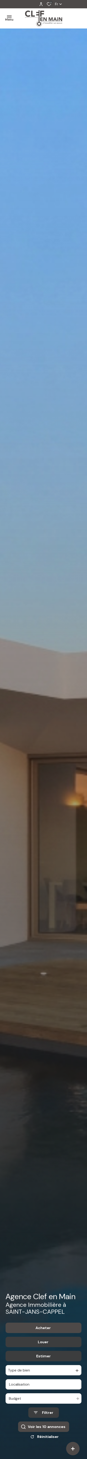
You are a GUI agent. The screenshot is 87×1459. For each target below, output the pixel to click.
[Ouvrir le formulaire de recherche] (43, 1418)
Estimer (43, 1361)
